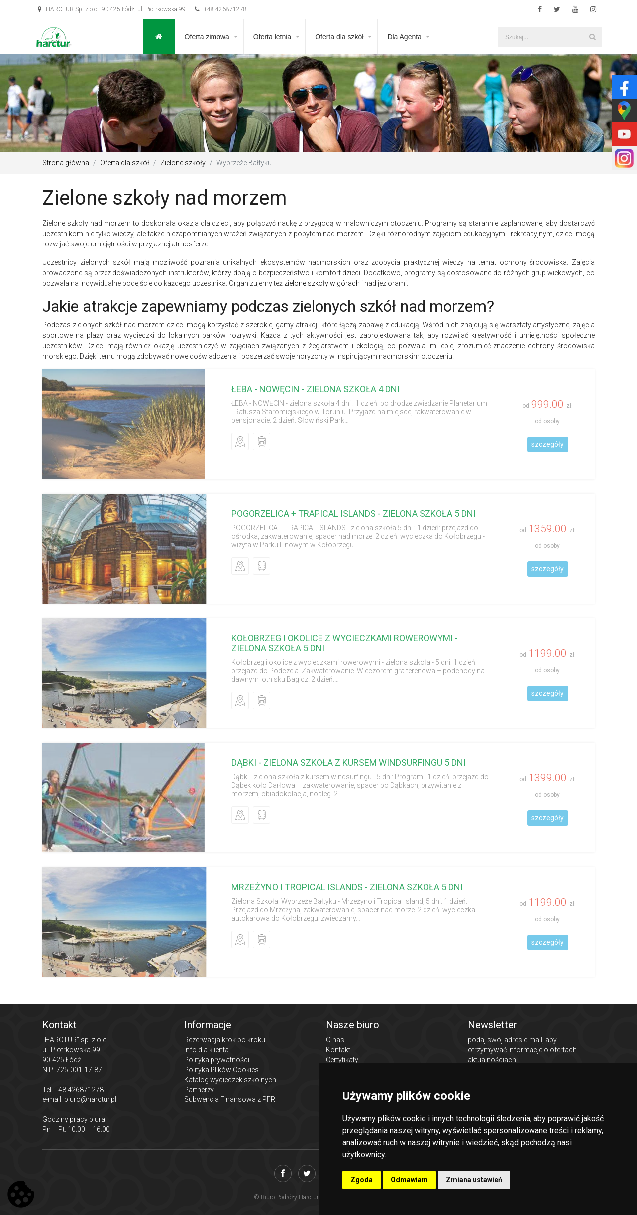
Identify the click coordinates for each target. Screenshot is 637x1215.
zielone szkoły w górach (322, 283)
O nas (335, 1040)
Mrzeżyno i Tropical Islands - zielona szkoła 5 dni (347, 887)
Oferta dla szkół (339, 37)
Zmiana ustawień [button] (474, 1180)
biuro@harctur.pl (90, 1099)
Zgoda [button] (361, 1180)
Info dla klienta (206, 1050)
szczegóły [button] (547, 444)
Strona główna (65, 163)
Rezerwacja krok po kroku (224, 1040)
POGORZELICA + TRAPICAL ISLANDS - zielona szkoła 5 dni (353, 513)
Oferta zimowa (207, 37)
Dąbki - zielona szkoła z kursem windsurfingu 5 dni (348, 762)
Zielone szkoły (183, 163)
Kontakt (338, 1050)
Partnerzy (199, 1090)
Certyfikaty (342, 1060)
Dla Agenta (404, 37)
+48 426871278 (221, 9)
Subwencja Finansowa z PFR (229, 1099)
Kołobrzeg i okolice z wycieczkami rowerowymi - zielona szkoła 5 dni (344, 643)
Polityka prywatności (216, 1060)
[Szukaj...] (550, 37)
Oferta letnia (272, 37)
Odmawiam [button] (409, 1180)
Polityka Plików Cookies (221, 1070)
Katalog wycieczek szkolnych (230, 1080)
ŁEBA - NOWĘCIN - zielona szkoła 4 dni (315, 389)
